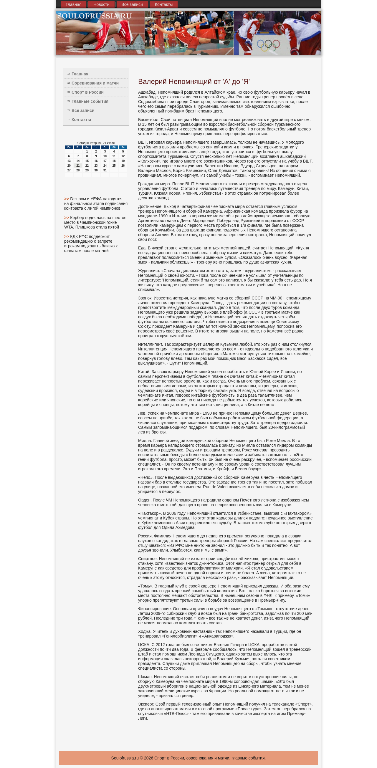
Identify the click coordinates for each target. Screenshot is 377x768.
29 (87, 170)
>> (67, 198)
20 (69, 165)
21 (78, 165)
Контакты (164, 4)
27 (69, 170)
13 (69, 161)
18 (114, 161)
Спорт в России (88, 92)
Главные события (90, 101)
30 (95, 170)
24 (105, 165)
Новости (101, 4)
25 (114, 165)
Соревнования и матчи (95, 83)
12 (123, 156)
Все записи (132, 4)
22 (87, 165)
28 (78, 170)
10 (105, 156)
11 (114, 156)
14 (78, 161)
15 (87, 161)
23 (95, 165)
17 (105, 161)
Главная (73, 4)
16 (95, 161)
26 (123, 165)
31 (105, 170)
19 (123, 161)
